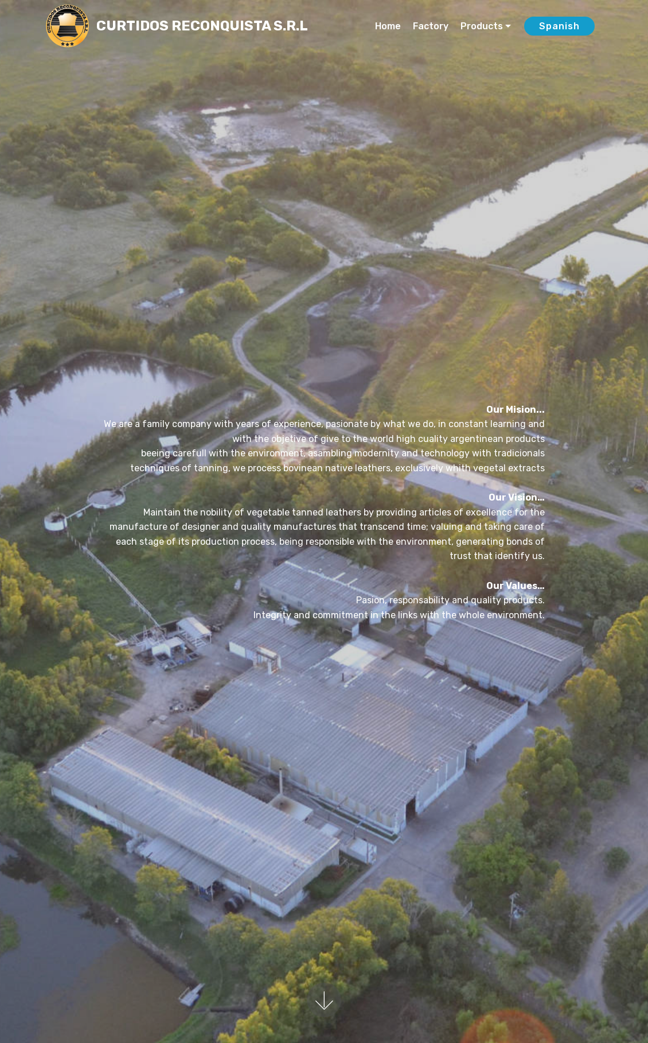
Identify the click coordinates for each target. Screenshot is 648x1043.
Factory (430, 26)
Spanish (559, 26)
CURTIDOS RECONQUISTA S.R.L (202, 26)
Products (481, 26)
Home (388, 26)
